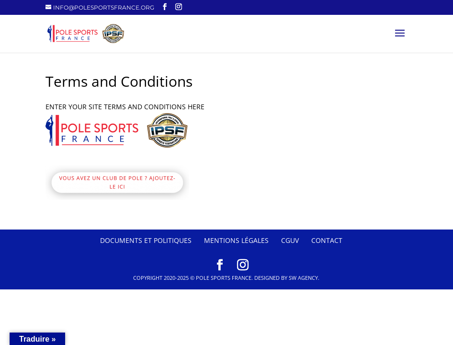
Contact (326, 240)
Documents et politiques (146, 240)
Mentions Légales (236, 240)
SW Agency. (304, 277)
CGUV (290, 240)
